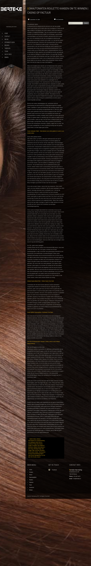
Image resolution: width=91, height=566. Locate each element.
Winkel (7, 57)
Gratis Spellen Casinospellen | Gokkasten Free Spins (40, 312)
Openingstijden (10, 42)
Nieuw (6, 39)
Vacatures (8, 54)
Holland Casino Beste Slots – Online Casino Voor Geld (40, 281)
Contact (7, 36)
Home (6, 33)
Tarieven (7, 48)
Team (6, 51)
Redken (7, 45)
